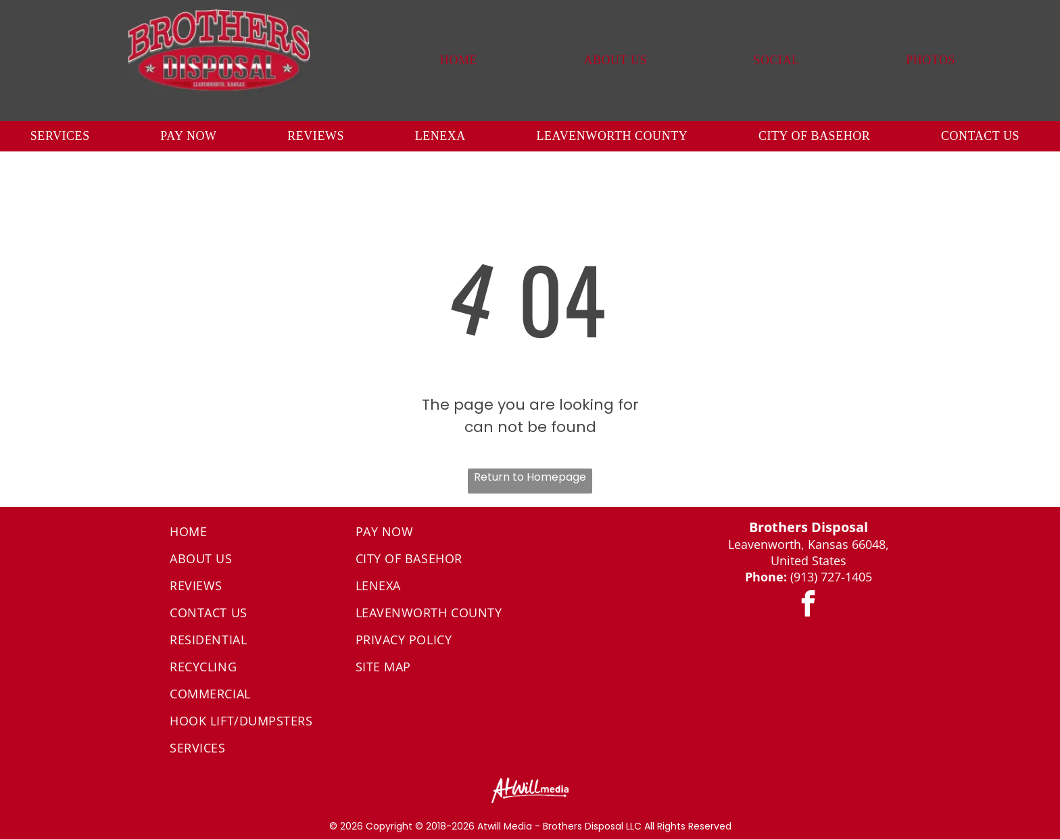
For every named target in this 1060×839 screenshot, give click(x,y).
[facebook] (808, 606)
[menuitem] (458, 61)
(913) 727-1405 (831, 577)
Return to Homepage (530, 477)
